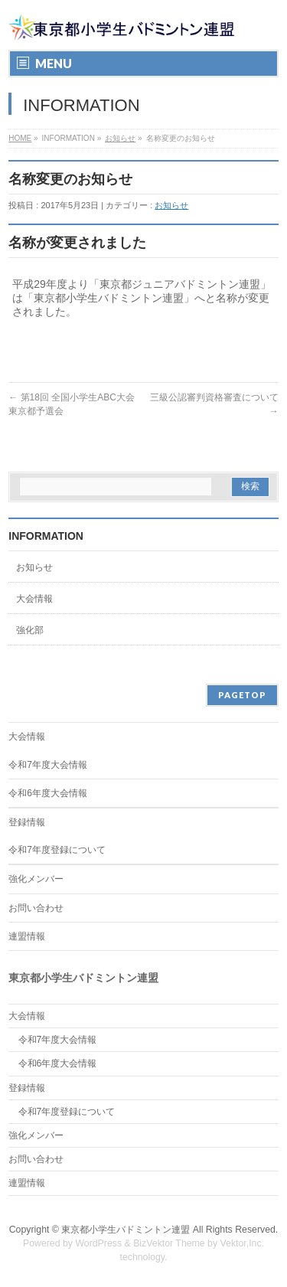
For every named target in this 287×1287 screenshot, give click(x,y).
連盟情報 (26, 936)
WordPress (98, 1243)
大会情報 (34, 598)
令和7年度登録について (57, 849)
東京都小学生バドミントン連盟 (125, 1229)
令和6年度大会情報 (47, 793)
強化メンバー (36, 879)
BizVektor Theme (169, 1243)
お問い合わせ (36, 908)
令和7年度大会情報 (47, 764)
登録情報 (26, 822)
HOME (19, 138)
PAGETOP (242, 695)
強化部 (30, 630)
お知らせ (120, 138)
